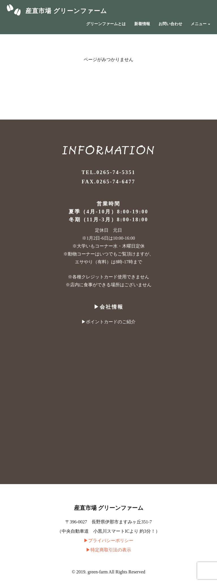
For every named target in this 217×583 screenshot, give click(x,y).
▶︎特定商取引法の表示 (108, 549)
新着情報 (142, 24)
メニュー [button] (201, 24)
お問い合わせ (170, 24)
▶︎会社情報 (108, 307)
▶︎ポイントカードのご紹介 (108, 321)
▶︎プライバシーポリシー (108, 540)
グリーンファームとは (106, 24)
